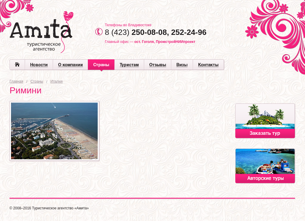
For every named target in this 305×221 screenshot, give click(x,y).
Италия (56, 81)
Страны (36, 81)
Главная (16, 81)
